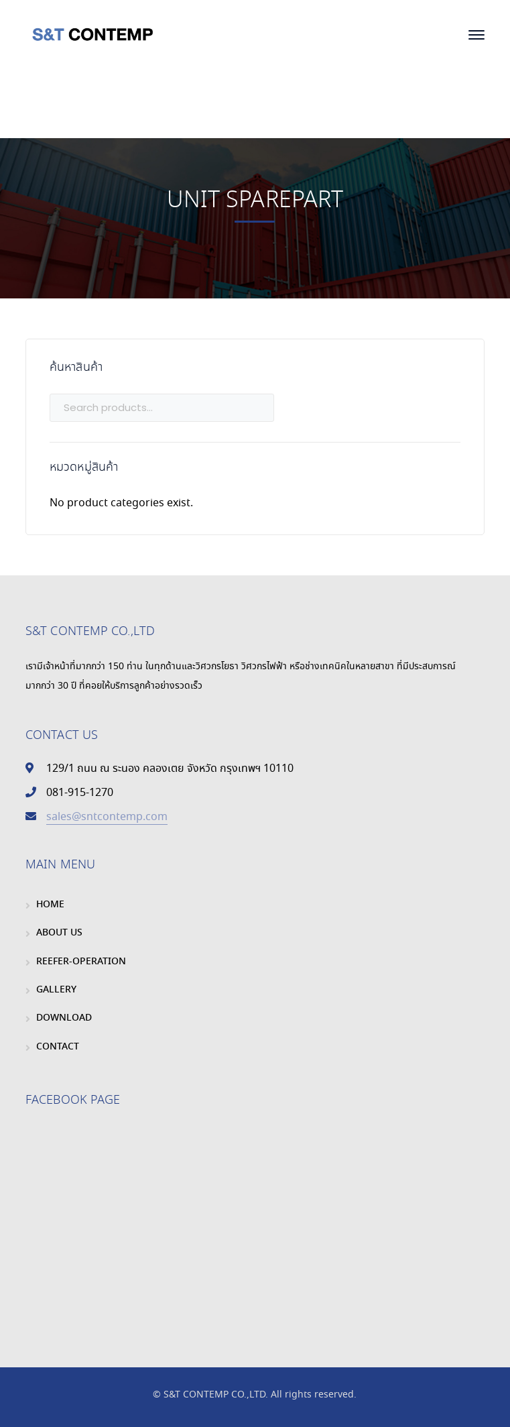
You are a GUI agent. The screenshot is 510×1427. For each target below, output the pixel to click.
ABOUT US (59, 932)
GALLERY (56, 989)
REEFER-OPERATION (81, 961)
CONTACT (57, 1046)
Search (448, 407)
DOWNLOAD (64, 1018)
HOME (50, 904)
